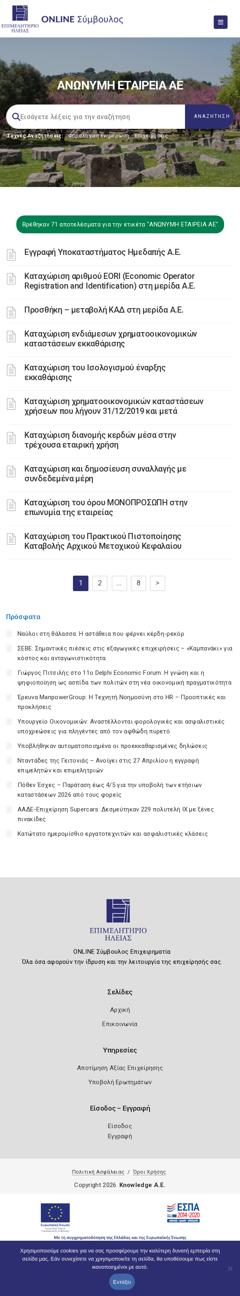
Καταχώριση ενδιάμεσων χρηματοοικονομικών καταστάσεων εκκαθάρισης (110, 338)
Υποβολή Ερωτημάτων (120, 1082)
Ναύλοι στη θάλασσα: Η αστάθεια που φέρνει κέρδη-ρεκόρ (101, 633)
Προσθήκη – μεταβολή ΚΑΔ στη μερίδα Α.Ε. (103, 310)
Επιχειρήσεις (151, 136)
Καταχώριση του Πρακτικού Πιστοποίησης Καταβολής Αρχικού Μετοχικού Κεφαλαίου (103, 541)
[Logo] (120, 923)
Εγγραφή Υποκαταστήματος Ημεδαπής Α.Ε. (102, 252)
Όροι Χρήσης (149, 1172)
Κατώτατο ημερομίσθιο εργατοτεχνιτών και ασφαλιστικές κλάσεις (113, 833)
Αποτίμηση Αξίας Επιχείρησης (120, 1068)
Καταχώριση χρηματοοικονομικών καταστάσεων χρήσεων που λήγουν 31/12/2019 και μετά (114, 406)
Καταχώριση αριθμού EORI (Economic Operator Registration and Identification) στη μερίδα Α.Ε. (110, 281)
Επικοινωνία (119, 1024)
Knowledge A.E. (142, 1185)
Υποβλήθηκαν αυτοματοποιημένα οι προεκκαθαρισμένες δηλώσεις (112, 746)
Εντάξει (122, 1282)
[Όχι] (230, 1272)
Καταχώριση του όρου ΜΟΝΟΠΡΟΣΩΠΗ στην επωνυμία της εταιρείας (105, 507)
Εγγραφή (120, 1136)
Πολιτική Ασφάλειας (98, 1172)
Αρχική (120, 1009)
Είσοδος (120, 1126)
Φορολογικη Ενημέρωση (99, 136)
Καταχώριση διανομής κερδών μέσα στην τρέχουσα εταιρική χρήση (100, 440)
